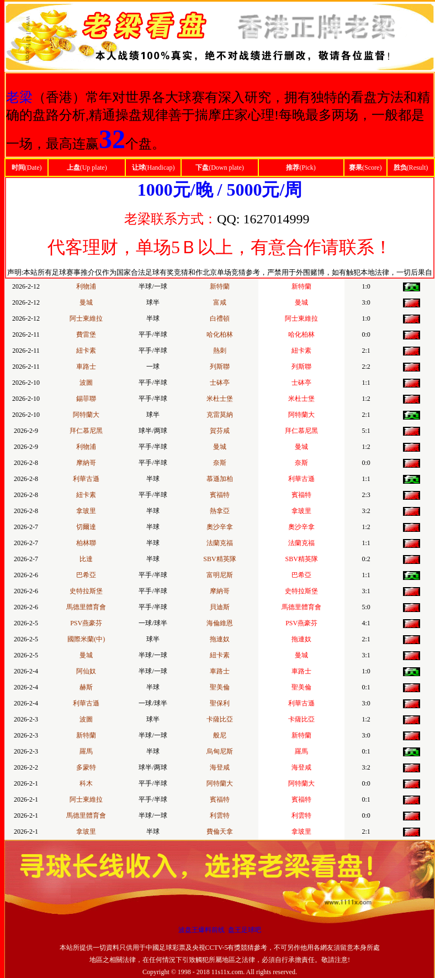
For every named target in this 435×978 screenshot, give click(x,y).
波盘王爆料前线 (201, 930)
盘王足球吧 (244, 930)
